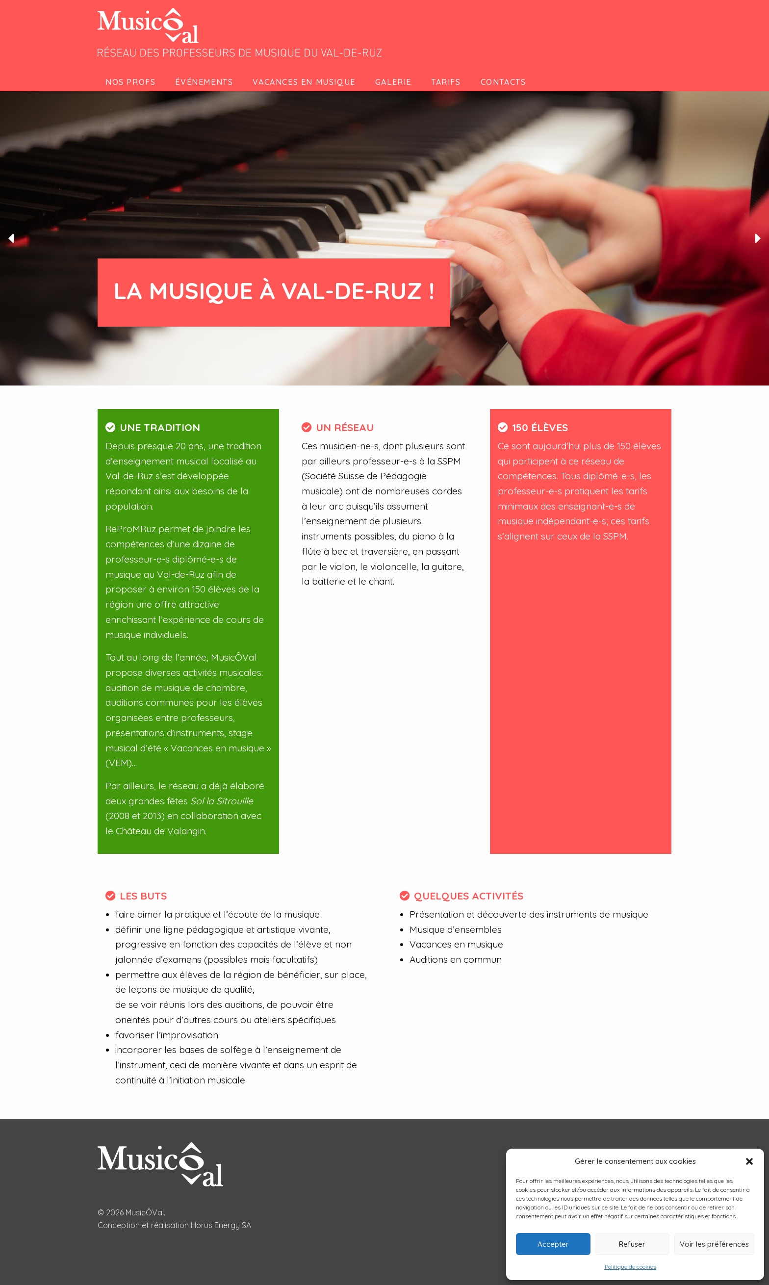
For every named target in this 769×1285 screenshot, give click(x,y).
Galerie (393, 82)
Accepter (553, 1244)
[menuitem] (132, 82)
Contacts (503, 82)
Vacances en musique (304, 82)
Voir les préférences (714, 1244)
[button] (749, 1161)
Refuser (632, 1244)
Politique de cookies (630, 1266)
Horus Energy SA (221, 1225)
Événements (204, 82)
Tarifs (446, 82)
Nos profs (130, 82)
